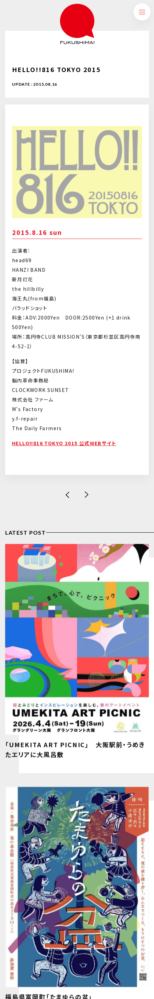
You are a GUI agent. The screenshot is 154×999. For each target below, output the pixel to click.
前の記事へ (67, 495)
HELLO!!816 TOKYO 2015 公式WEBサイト (64, 443)
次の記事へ (87, 495)
